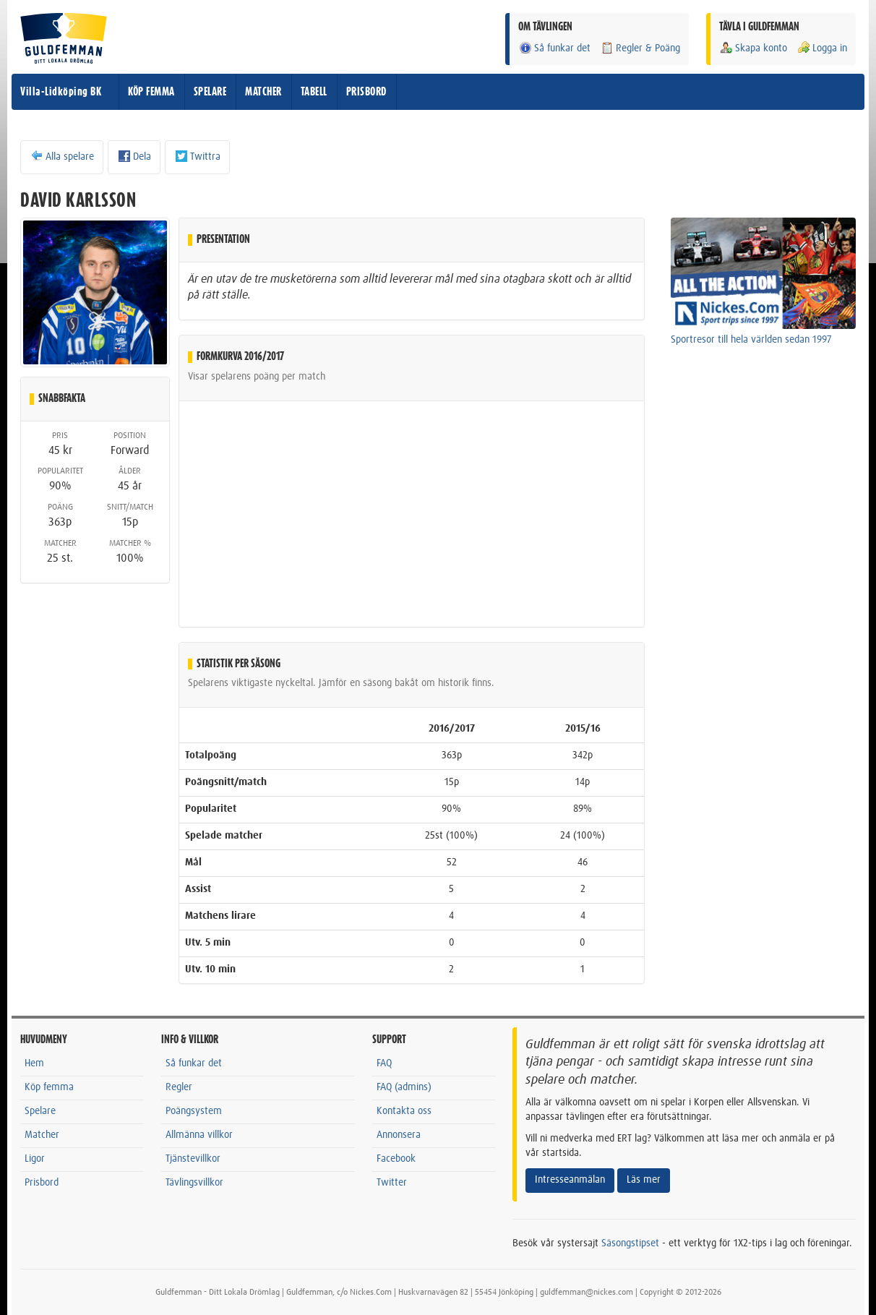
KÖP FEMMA (151, 92)
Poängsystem (194, 1111)
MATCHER (263, 92)
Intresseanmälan (570, 1180)
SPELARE (210, 92)
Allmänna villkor (199, 1135)
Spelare (40, 1111)
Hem (34, 1063)
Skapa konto (753, 48)
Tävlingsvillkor (194, 1183)
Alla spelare (62, 156)
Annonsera (399, 1135)
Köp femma (49, 1087)
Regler (179, 1087)
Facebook (396, 1159)
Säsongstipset (630, 1243)
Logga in (821, 48)
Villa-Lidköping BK (60, 92)
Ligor (35, 1159)
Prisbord (42, 1183)
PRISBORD (366, 92)
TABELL (314, 92)
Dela (134, 156)
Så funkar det (554, 48)
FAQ (384, 1063)
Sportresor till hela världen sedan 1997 (751, 340)
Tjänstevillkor (193, 1159)
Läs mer (644, 1180)
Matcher (42, 1135)
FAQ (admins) (404, 1087)
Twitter (392, 1183)
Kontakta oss (404, 1111)
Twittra (197, 156)
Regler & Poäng (640, 48)
